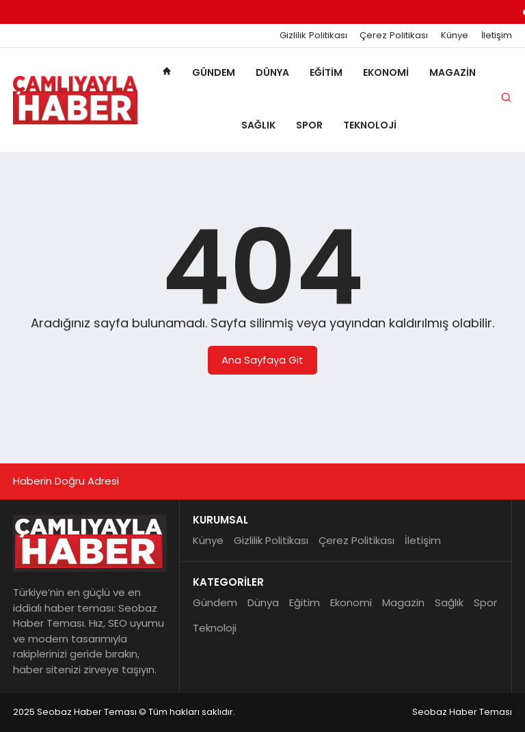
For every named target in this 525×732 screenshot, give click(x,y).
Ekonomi (386, 72)
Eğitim (326, 72)
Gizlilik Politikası (313, 35)
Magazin (452, 72)
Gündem (213, 72)
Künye (454, 35)
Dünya (272, 72)
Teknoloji (369, 125)
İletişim (496, 35)
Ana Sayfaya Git (262, 360)
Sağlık (258, 125)
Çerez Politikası (394, 35)
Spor (309, 125)
